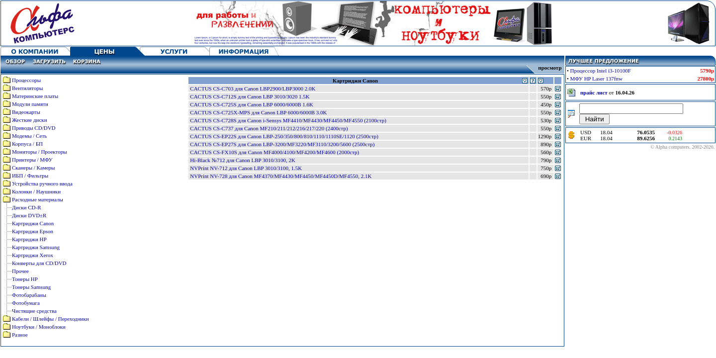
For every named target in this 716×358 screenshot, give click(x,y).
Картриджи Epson (32, 231)
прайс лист (594, 92)
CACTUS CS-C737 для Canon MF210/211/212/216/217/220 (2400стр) (269, 128)
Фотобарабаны (29, 295)
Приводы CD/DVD (34, 128)
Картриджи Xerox (32, 255)
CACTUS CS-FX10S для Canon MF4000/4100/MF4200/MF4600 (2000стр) (274, 152)
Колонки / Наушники (36, 191)
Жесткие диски (29, 120)
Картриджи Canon (33, 223)
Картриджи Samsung (36, 247)
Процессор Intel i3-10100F (600, 71)
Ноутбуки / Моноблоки (39, 327)
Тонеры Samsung (31, 287)
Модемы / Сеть (29, 136)
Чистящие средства (34, 311)
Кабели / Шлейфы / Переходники (50, 319)
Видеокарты (26, 112)
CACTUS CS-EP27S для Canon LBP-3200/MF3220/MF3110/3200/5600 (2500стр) (282, 144)
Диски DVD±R (29, 215)
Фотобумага (26, 303)
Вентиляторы (27, 88)
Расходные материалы (37, 199)
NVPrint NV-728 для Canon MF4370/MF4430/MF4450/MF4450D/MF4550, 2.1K (280, 176)
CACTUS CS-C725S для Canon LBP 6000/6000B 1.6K (251, 104)
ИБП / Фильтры (30, 176)
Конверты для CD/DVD (39, 263)
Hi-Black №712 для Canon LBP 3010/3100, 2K (242, 160)
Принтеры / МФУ (32, 160)
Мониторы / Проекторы (39, 152)
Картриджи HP (29, 239)
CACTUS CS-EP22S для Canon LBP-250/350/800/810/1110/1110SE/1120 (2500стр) (284, 136)
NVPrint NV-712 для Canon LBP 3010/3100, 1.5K (246, 168)
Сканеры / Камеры (33, 168)
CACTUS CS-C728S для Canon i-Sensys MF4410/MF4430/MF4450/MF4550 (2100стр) (288, 120)
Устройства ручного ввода (42, 183)
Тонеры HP (25, 279)
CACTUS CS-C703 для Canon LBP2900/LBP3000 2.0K (252, 88)
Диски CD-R (26, 207)
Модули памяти (30, 104)
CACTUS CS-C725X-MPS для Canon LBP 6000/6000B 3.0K (258, 112)
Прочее (20, 271)
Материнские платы (35, 96)
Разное (20, 335)
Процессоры (26, 80)
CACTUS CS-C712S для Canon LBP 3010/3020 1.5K (249, 96)
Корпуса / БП (27, 144)
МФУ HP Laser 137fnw (596, 79)
